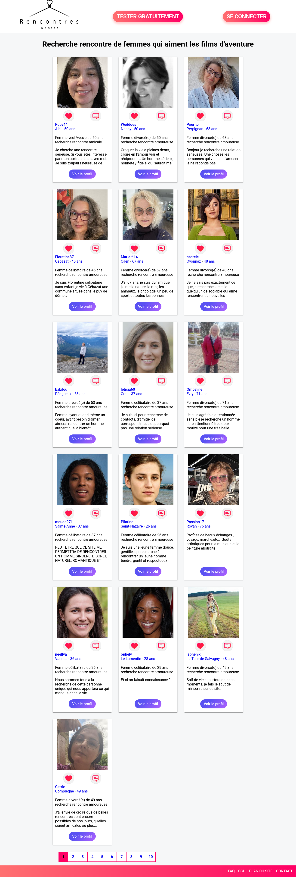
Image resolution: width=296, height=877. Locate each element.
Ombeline (194, 389)
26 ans (151, 526)
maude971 (64, 522)
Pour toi (193, 124)
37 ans (136, 394)
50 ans (69, 129)
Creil (124, 394)
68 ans (211, 129)
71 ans (201, 394)
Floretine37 (64, 257)
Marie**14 (129, 257)
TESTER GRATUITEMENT (148, 16)
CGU (242, 871)
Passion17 (195, 522)
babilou (61, 389)
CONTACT (284, 871)
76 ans (205, 526)
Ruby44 (61, 124)
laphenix (193, 654)
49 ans (82, 791)
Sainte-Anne (65, 526)
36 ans (75, 659)
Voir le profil (82, 174)
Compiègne (64, 791)
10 (151, 857)
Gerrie (60, 787)
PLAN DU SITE (261, 871)
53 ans (79, 394)
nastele (193, 257)
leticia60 (128, 389)
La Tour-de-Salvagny (203, 659)
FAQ (231, 871)
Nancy (126, 129)
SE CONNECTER (247, 16)
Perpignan (195, 129)
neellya (61, 654)
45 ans (77, 261)
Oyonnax (194, 261)
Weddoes (128, 124)
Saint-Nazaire (132, 526)
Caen (125, 261)
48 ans (209, 261)
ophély (126, 654)
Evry (190, 394)
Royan (192, 526)
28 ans (149, 659)
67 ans (137, 261)
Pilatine (127, 522)
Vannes (61, 659)
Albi (58, 129)
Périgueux (63, 394)
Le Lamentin (131, 659)
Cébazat (61, 261)
